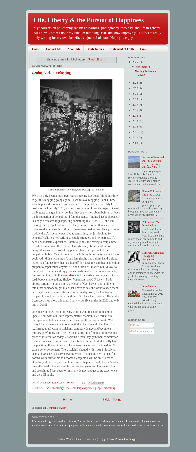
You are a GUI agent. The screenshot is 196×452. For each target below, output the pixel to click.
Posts (134, 325)
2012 (135, 126)
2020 (135, 93)
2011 (135, 132)
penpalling (109, 388)
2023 (135, 82)
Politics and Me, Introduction (151, 224)
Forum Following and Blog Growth (151, 193)
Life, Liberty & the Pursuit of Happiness (88, 20)
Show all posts (97, 59)
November (142, 66)
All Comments (139, 331)
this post (71, 421)
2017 (135, 104)
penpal (98, 388)
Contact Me (53, 49)
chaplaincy (58, 388)
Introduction (149, 286)
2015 (135, 110)
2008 (135, 143)
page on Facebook (83, 425)
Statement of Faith (122, 49)
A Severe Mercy (66, 275)
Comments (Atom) (57, 407)
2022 (135, 88)
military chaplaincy (83, 388)
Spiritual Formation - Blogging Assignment (153, 256)
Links (143, 49)
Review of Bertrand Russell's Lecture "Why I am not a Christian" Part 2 (153, 162)
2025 (135, 61)
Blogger (133, 439)
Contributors (95, 49)
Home (36, 49)
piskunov (109, 439)
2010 (135, 137)
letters (68, 388)
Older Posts (112, 399)
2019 (135, 99)
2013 (135, 121)
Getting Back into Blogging (51, 73)
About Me (74, 49)
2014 (135, 115)
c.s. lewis (46, 388)
